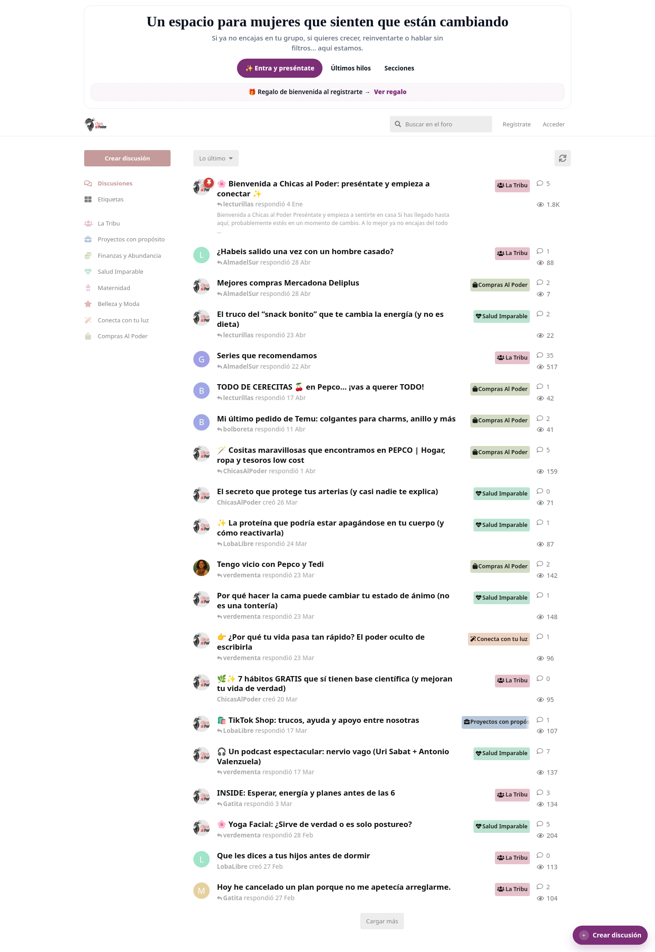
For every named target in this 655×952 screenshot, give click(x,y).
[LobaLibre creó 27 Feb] (201, 859)
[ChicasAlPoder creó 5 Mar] (201, 755)
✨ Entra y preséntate (279, 68)
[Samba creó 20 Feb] (201, 568)
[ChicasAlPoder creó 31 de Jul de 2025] (201, 454)
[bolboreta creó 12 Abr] (201, 390)
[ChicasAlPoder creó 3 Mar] (201, 796)
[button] (610, 935)
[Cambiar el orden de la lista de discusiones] (216, 158)
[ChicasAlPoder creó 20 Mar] (201, 682)
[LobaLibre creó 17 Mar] (201, 255)
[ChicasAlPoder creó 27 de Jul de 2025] (201, 828)
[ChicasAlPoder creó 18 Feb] (201, 599)
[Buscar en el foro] (441, 124)
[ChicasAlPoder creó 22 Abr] (201, 318)
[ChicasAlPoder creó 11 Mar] (201, 724)
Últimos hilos (351, 68)
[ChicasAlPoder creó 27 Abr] (201, 286)
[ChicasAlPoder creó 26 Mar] (201, 495)
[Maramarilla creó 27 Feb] (201, 890)
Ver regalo (390, 92)
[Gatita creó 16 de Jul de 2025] (201, 359)
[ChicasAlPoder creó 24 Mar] (201, 526)
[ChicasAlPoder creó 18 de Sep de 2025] (201, 187)
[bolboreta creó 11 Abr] (201, 422)
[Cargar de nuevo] (562, 158)
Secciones (399, 68)
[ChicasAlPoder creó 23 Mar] (201, 640)
